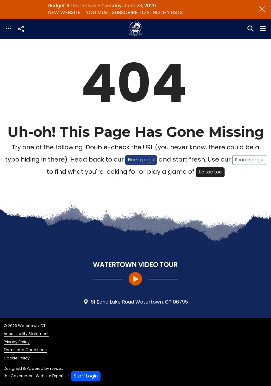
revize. (56, 368)
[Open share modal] (21, 29)
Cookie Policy (17, 358)
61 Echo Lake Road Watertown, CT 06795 (135, 302)
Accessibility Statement (26, 333)
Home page (141, 160)
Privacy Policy (17, 341)
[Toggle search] (250, 29)
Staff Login (86, 376)
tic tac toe (210, 172)
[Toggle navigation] (8, 29)
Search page (249, 160)
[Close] (262, 9)
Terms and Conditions (25, 349)
